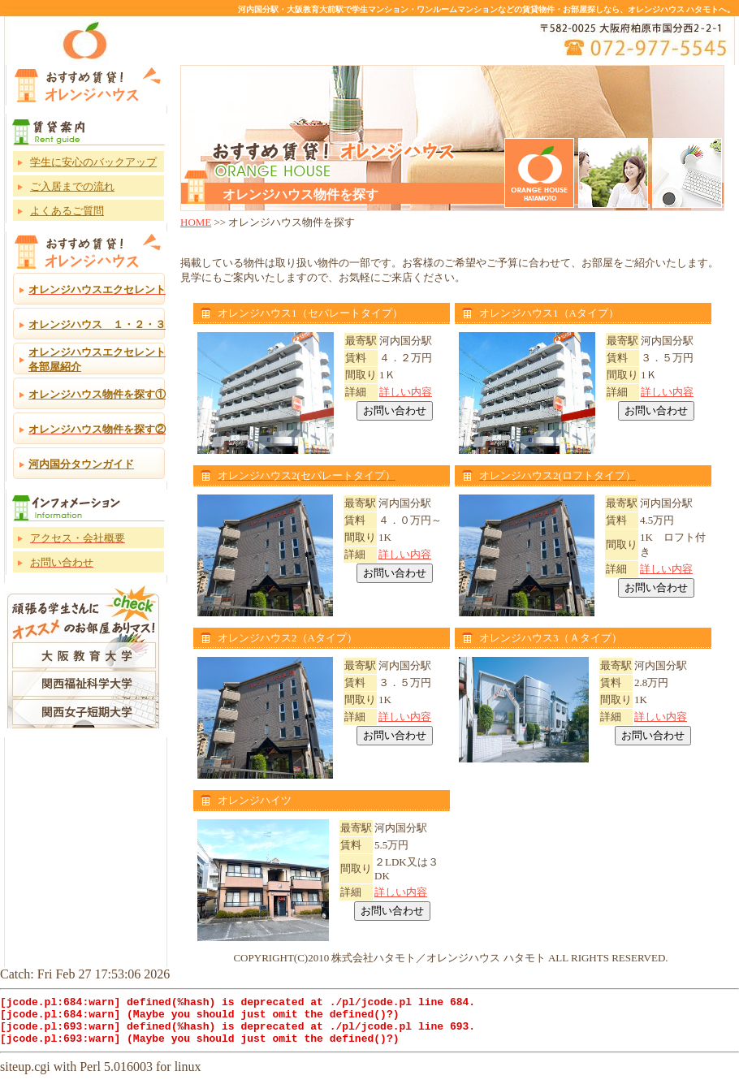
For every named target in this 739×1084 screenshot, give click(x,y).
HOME (195, 222)
